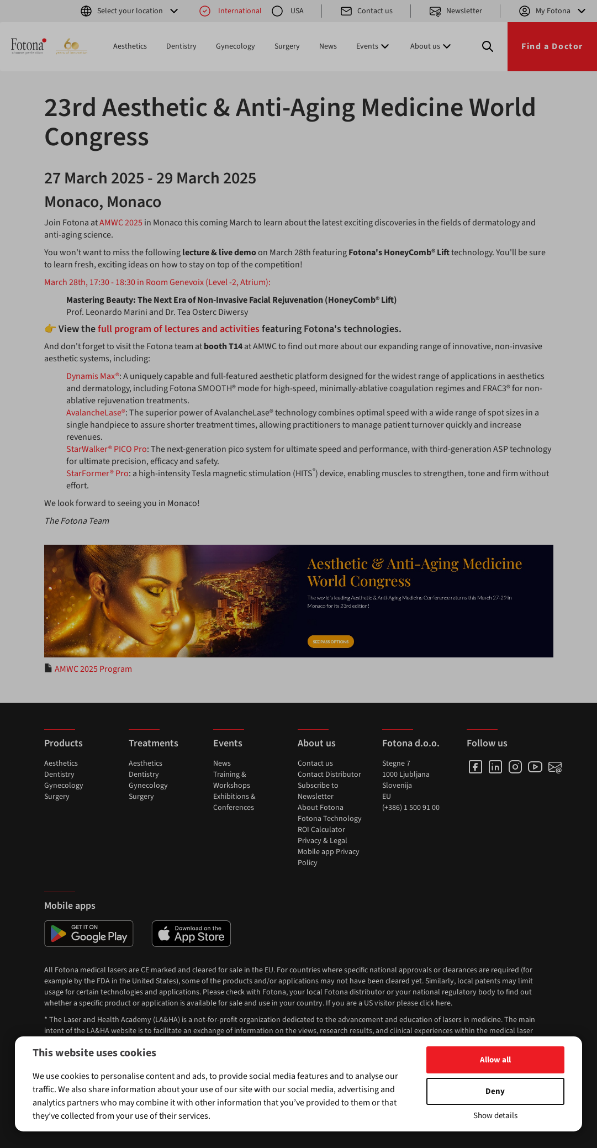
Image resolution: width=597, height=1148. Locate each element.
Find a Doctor (552, 46)
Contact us (366, 11)
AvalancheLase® (95, 413)
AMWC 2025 (120, 223)
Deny (495, 1091)
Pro (121, 473)
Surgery (287, 46)
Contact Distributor (329, 774)
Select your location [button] (130, 11)
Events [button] (374, 46)
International (230, 11)
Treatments (153, 743)
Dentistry (181, 46)
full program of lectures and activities (179, 329)
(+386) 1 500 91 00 (411, 807)
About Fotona (321, 807)
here (443, 1003)
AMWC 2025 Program (93, 669)
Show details (495, 1115)
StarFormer (88, 473)
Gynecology (235, 46)
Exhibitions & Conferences (234, 802)
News (328, 46)
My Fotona (553, 11)
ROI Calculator (321, 829)
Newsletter (455, 11)
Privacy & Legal (322, 840)
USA (287, 11)
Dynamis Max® (92, 376)
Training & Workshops (231, 780)
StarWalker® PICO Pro (106, 449)
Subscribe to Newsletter (318, 791)
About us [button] (431, 46)
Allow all (495, 1060)
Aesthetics (130, 46)
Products (63, 743)
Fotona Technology (330, 818)
